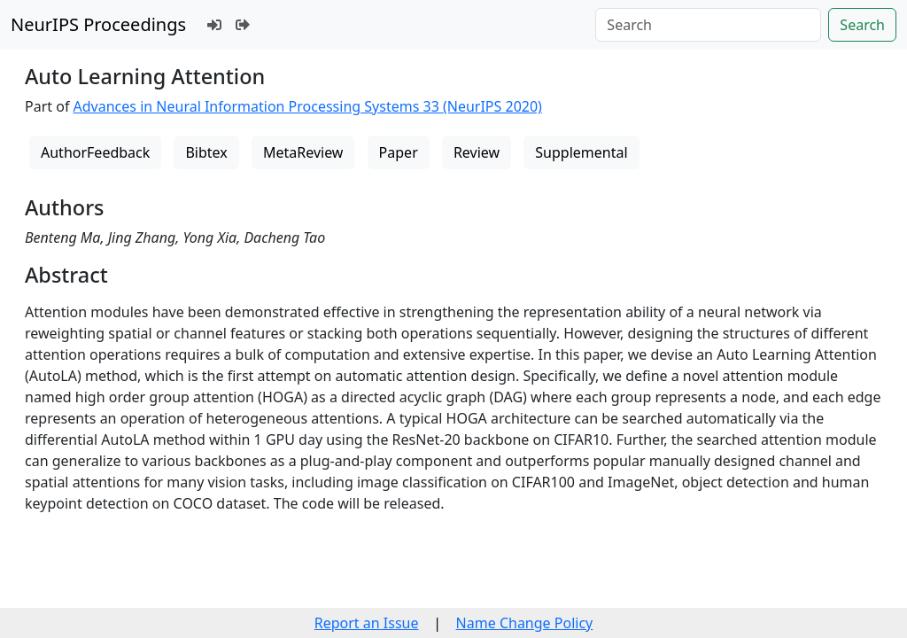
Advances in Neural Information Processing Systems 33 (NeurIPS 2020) (308, 106)
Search (862, 25)
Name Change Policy (524, 623)
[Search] (708, 25)
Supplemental (581, 152)
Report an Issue (366, 623)
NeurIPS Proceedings (98, 24)
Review (477, 152)
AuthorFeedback (95, 152)
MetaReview (303, 152)
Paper (398, 152)
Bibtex (206, 152)
